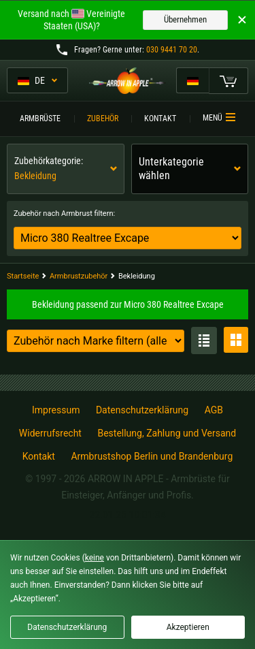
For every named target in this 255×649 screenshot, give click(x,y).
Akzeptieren (188, 627)
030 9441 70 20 (171, 49)
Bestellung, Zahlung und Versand (166, 433)
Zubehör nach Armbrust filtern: (64, 213)
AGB (214, 410)
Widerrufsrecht (50, 433)
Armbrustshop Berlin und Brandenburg (152, 456)
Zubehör (102, 118)
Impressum (56, 410)
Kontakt (160, 118)
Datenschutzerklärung (142, 410)
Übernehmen (185, 19)
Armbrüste (40, 118)
